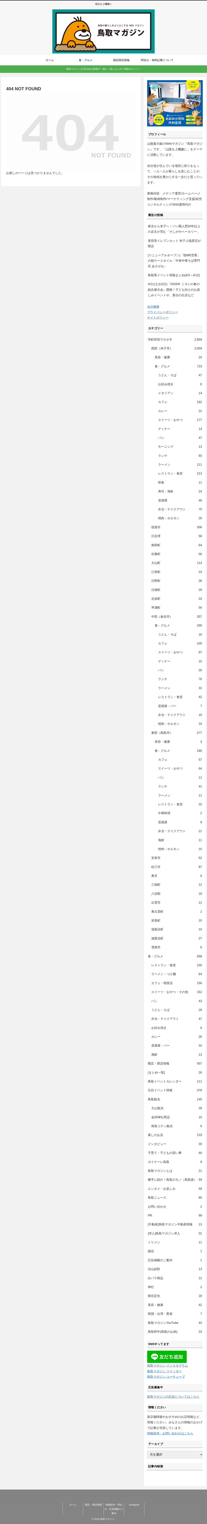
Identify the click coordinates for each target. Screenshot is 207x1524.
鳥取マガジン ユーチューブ (166, 1376)
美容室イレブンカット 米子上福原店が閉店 (174, 243)
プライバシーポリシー (162, 312)
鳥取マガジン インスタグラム (167, 1365)
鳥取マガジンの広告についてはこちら (173, 1396)
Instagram (134, 1504)
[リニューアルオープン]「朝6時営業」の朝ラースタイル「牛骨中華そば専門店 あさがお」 (174, 261)
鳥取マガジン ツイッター (164, 1371)
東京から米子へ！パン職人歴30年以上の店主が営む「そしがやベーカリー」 (174, 229)
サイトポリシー (158, 317)
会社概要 (153, 306)
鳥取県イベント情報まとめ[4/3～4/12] (174, 275)
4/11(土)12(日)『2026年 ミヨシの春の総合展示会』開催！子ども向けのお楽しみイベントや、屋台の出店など (174, 289)
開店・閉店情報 (93, 1504)
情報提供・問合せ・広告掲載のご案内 (113, 1509)
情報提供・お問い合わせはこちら (170, 1433)
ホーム (73, 1504)
